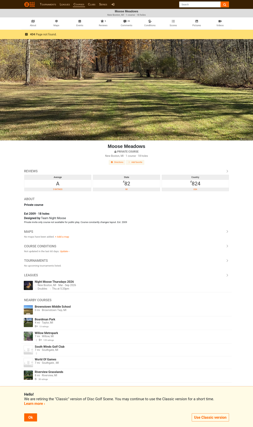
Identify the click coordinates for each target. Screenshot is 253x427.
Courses (79, 4)
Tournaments (48, 4)
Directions (117, 162)
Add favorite (135, 162)
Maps (126, 232)
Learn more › (34, 403)
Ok (31, 417)
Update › (64, 251)
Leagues (65, 4)
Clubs (91, 4)
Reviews (126, 171)
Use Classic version (210, 417)
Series (103, 4)
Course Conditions (126, 246)
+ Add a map (62, 236)
